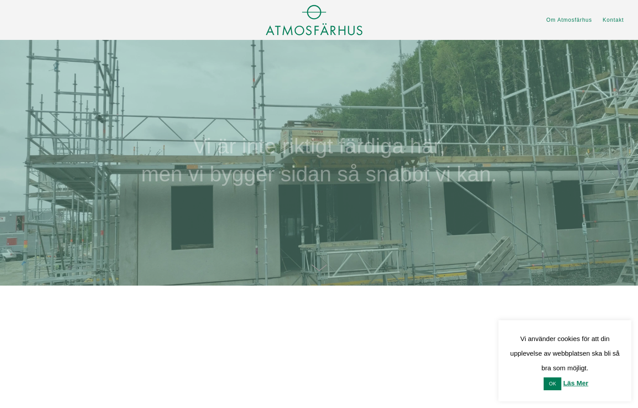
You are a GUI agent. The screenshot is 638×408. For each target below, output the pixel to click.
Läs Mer (575, 383)
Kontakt (613, 20)
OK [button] (552, 383)
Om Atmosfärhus (569, 20)
